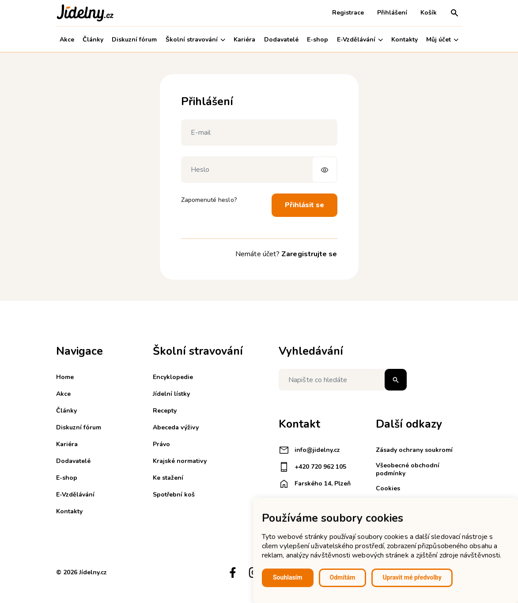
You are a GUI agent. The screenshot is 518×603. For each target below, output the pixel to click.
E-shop (317, 39)
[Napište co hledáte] (343, 380)
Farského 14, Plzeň (315, 483)
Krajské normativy (180, 461)
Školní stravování (195, 39)
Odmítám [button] (342, 577)
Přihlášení (392, 12)
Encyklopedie (173, 377)
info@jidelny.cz (309, 450)
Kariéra (244, 39)
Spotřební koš (174, 494)
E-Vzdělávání (360, 39)
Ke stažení (168, 478)
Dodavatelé (281, 39)
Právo (161, 444)
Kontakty (404, 39)
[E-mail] (259, 132)
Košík (428, 12)
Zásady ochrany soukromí (414, 450)
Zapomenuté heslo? (209, 200)
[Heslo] (259, 169)
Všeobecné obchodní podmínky (407, 469)
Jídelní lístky (171, 394)
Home (65, 377)
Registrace (348, 12)
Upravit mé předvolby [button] (411, 577)
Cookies (388, 488)
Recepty (165, 410)
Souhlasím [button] (287, 577)
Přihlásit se (304, 205)
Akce (67, 39)
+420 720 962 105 (312, 467)
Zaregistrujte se (309, 254)
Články (93, 39)
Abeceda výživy (176, 427)
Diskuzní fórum (134, 39)
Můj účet (442, 39)
